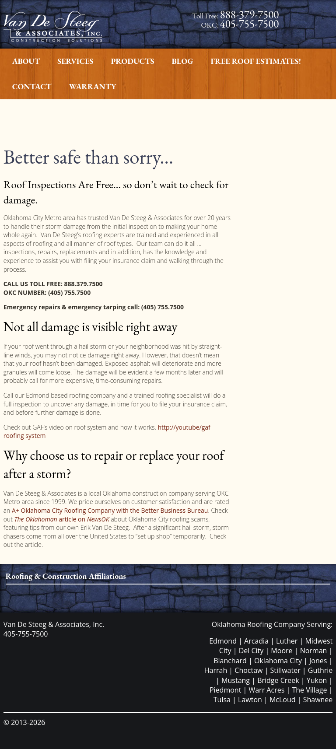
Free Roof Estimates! (255, 61)
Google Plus (310, 32)
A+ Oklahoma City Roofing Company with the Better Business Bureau (109, 510)
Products (132, 61)
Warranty (92, 86)
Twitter (310, 24)
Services (75, 61)
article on (61, 519)
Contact (32, 86)
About (26, 61)
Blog (182, 61)
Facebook (310, 15)
